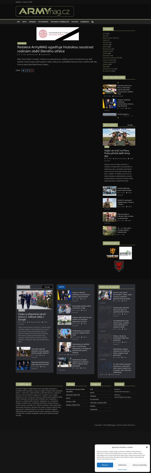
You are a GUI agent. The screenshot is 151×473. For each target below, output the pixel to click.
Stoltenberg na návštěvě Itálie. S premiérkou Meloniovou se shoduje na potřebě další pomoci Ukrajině (81, 356)
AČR (18, 22)
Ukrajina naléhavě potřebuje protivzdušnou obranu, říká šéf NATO (125, 103)
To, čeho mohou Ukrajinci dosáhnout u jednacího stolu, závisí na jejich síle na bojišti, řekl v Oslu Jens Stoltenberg (122, 369)
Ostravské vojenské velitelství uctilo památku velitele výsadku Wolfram (40, 368)
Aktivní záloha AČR (109, 38)
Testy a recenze (108, 60)
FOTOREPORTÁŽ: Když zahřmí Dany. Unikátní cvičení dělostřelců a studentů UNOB (121, 324)
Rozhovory (106, 56)
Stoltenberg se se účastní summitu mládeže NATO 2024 (81, 338)
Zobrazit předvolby (140, 465)
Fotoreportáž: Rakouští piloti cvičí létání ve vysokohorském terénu (121, 310)
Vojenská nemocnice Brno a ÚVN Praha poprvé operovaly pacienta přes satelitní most (125, 90)
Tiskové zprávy (108, 62)
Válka (104, 67)
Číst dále (130, 125)
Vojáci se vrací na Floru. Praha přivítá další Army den (117, 153)
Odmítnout (122, 465)
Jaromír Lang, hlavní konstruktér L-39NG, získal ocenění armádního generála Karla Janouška (122, 296)
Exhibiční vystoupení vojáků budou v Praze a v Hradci (125, 202)
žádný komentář (45, 54)
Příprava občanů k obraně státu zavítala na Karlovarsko (125, 216)
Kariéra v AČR (71, 419)
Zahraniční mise (108, 69)
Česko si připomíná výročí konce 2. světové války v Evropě (32, 333)
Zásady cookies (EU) (73, 422)
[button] (147, 447)
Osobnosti (85, 22)
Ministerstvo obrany (121, 158)
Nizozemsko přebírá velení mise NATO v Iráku (81, 307)
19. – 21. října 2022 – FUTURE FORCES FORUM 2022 (124, 230)
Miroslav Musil (33, 54)
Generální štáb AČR (73, 412)
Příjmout (105, 465)
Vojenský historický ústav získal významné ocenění (40, 382)
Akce (104, 36)
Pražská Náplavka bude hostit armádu (124, 189)
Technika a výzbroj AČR (60, 22)
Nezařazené (21, 43)
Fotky (104, 40)
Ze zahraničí (43, 22)
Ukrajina (32, 22)
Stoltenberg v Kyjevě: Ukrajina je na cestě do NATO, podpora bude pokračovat (80, 372)
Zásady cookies (122, 469)
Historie (105, 42)
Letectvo (106, 45)
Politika (75, 22)
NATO (24, 22)
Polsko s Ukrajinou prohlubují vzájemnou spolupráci (121, 338)
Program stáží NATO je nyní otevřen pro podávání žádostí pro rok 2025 (82, 323)
